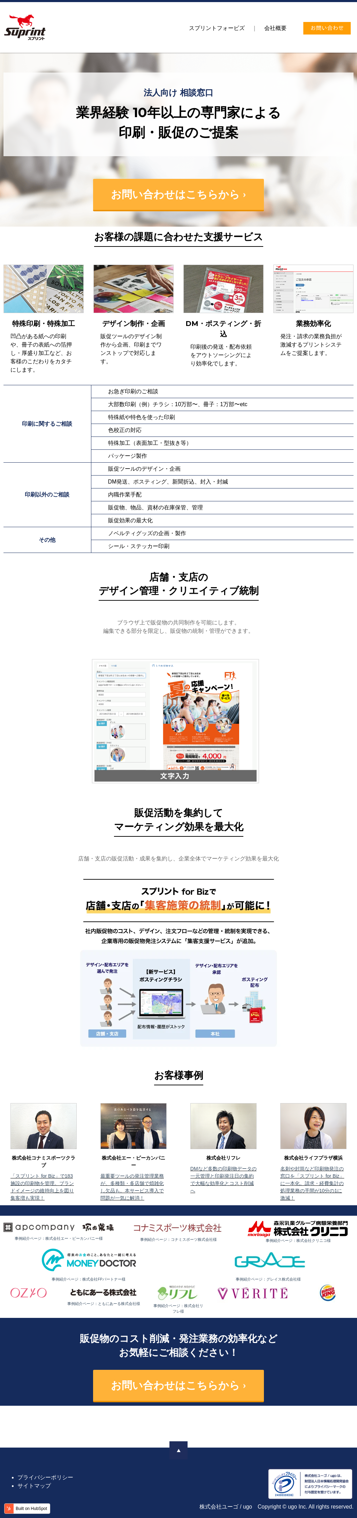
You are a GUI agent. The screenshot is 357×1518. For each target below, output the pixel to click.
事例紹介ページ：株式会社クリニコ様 (298, 1240)
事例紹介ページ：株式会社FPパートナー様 (89, 1279)
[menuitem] (217, 28)
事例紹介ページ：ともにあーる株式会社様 (103, 1303)
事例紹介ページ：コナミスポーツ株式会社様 (178, 1239)
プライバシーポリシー (45, 1477)
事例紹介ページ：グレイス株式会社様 (268, 1279)
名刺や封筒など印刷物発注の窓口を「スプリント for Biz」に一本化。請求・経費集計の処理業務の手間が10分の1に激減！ (312, 1183)
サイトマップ (34, 1486)
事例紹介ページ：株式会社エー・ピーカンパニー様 (59, 1238)
